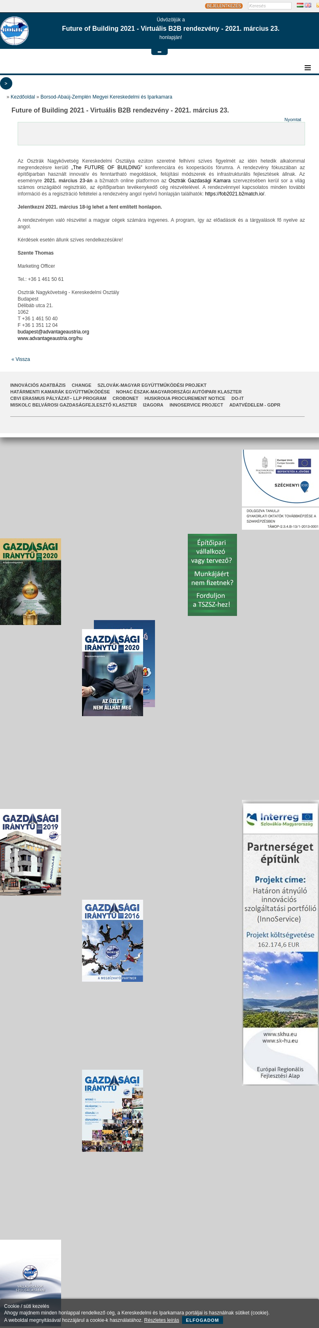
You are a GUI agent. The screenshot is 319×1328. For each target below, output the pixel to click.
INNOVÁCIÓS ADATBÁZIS (38, 385)
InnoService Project (196, 404)
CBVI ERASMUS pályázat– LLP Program (58, 398)
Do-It (237, 398)
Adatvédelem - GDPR (254, 404)
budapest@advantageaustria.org (53, 332)
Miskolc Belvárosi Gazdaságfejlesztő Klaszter (73, 404)
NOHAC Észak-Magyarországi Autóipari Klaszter (179, 391)
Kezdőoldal (23, 97)
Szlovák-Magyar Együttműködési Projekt (152, 385)
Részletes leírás (161, 1320)
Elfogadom (202, 1320)
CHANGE (81, 385)
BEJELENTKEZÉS (224, 6)
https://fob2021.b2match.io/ (234, 194)
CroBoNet (126, 398)
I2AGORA (153, 404)
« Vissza (20, 359)
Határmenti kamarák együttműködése (60, 391)
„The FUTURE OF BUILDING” (106, 167)
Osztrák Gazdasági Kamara (199, 181)
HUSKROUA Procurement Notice (184, 398)
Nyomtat (293, 119)
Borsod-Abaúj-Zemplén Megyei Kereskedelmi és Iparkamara (106, 97)
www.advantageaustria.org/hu (50, 338)
